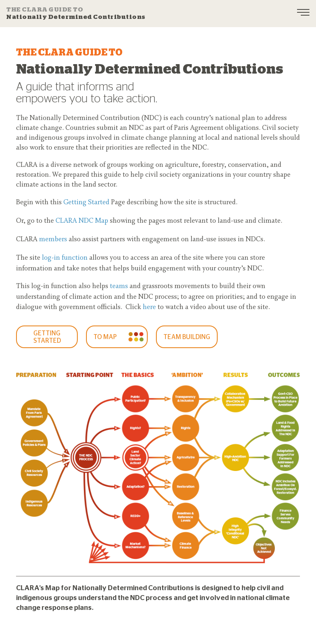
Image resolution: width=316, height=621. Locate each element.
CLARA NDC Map (82, 221)
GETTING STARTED (47, 337)
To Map (105, 337)
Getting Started (86, 202)
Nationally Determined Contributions (76, 13)
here (149, 307)
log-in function (65, 258)
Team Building (186, 337)
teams (119, 286)
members (53, 239)
